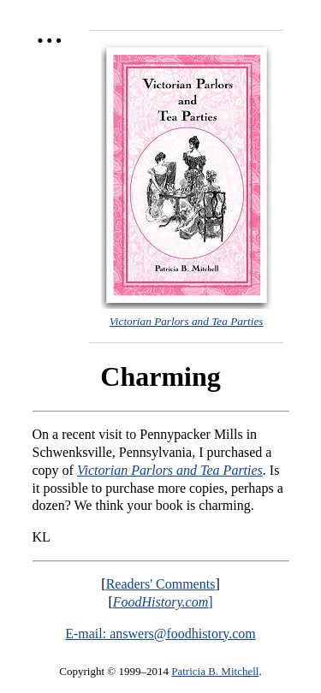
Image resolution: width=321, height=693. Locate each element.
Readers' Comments (161, 584)
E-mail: (87, 633)
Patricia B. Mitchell (215, 671)
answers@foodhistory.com (183, 633)
